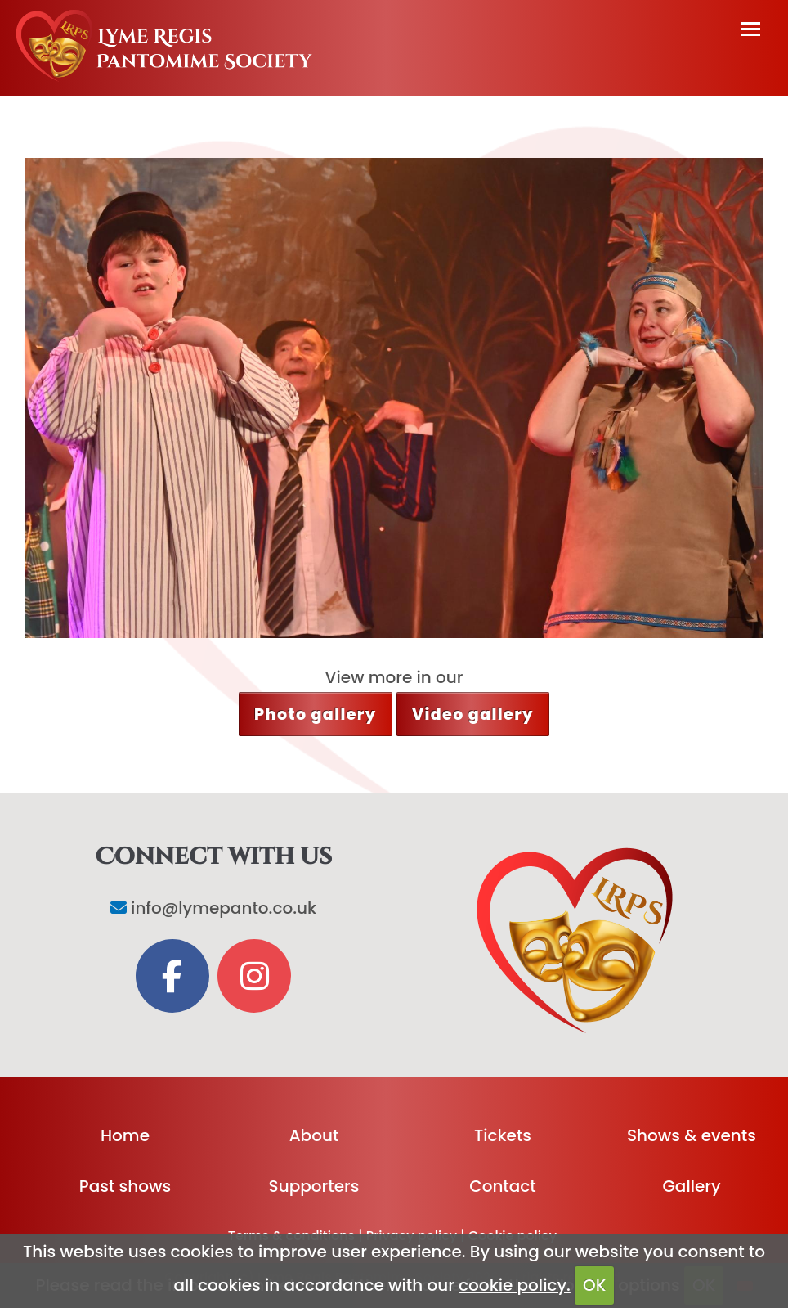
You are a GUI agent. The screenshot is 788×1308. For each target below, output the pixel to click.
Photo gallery (315, 714)
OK (594, 1285)
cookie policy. (515, 1285)
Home (125, 1135)
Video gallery (473, 714)
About (314, 1135)
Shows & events (691, 1135)
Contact (502, 1186)
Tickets (502, 1135)
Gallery (691, 1186)
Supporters (314, 1186)
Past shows (125, 1186)
